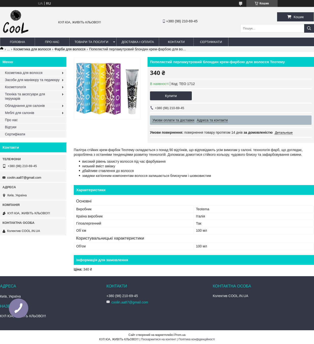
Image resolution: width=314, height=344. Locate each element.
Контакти (176, 42)
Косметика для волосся (32, 49)
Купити (171, 96)
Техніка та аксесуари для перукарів (25, 96)
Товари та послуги (91, 42)
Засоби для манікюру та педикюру (32, 80)
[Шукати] (309, 28)
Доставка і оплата (137, 42)
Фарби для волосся (69, 49)
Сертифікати (211, 42)
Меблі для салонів (19, 113)
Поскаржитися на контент (158, 339)
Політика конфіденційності (197, 339)
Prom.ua (179, 335)
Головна (17, 42)
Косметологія (15, 87)
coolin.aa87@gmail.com (24, 177)
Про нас (52, 42)
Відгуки (10, 127)
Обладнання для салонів (25, 106)
